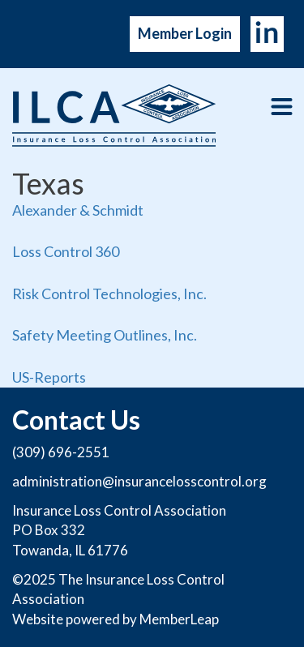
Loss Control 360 (65, 251)
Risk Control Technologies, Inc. (109, 293)
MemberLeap (179, 619)
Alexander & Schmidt (77, 210)
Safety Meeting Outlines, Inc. (104, 335)
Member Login (185, 33)
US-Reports (49, 377)
